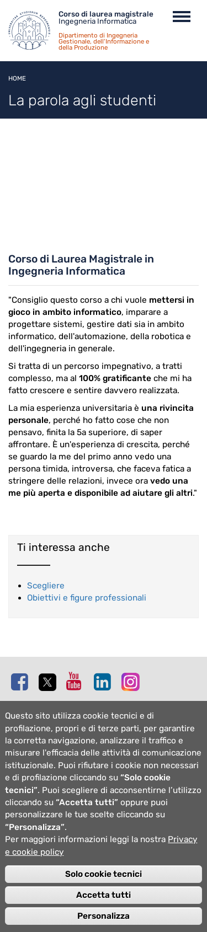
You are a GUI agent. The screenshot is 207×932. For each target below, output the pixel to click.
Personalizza (103, 916)
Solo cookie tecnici (103, 874)
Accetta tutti (103, 895)
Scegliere (46, 586)
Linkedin (105, 681)
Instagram (132, 681)
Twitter (49, 682)
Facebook (22, 681)
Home (17, 78)
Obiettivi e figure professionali (86, 598)
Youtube (77, 681)
